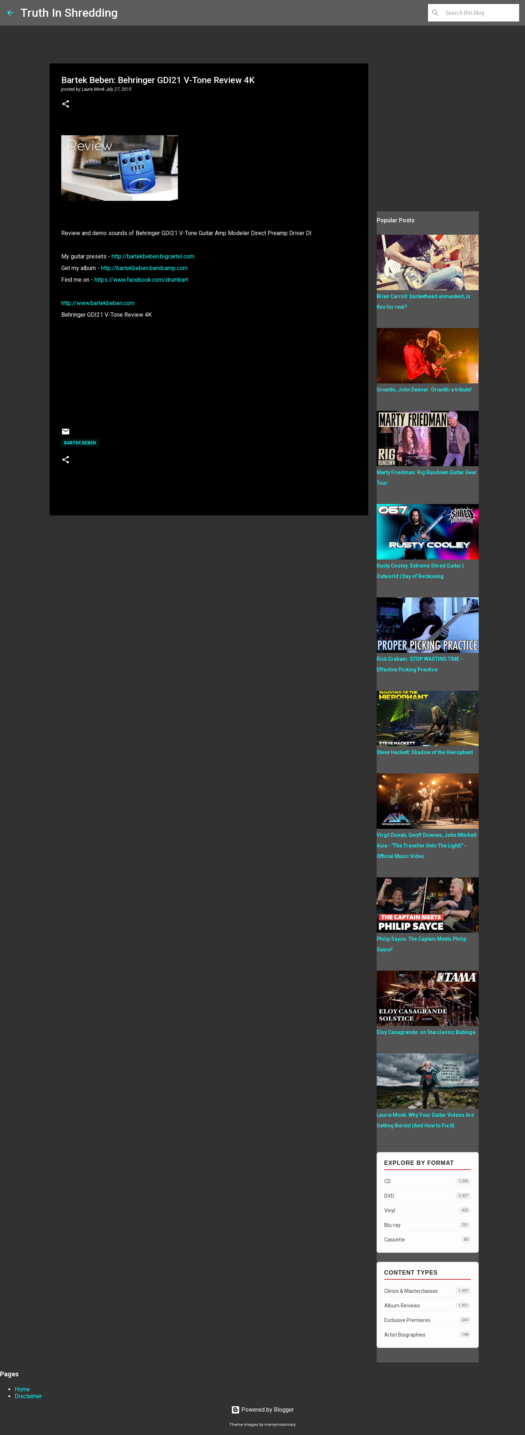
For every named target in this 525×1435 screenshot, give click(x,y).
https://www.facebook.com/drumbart (141, 279)
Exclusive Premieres (427, 1320)
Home (22, 1389)
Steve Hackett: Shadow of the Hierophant (425, 752)
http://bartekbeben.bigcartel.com (153, 256)
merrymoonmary (280, 1424)
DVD (427, 1195)
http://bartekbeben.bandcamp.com (144, 268)
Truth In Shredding (69, 13)
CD (427, 1181)
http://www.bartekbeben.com (98, 303)
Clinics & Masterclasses (427, 1290)
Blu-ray (427, 1224)
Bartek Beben (80, 442)
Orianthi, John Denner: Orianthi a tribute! (424, 390)
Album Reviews (427, 1305)
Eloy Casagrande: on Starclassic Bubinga (426, 1032)
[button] (65, 105)
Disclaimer (28, 1396)
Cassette (427, 1239)
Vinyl (427, 1210)
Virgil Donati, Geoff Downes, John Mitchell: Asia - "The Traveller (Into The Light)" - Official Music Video (427, 845)
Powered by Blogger (262, 1409)
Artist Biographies (427, 1334)
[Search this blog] (481, 13)
